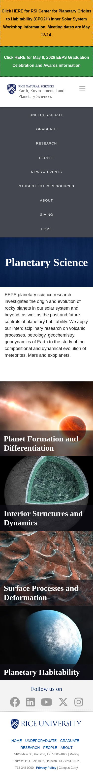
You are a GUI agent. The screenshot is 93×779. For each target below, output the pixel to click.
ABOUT (46, 200)
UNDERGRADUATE (46, 115)
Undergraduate (41, 741)
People (50, 748)
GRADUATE (46, 129)
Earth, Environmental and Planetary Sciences (41, 93)
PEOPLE (46, 158)
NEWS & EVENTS (46, 172)
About (66, 748)
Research (30, 748)
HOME (46, 229)
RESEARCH (46, 143)
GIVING (46, 214)
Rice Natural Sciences (36, 86)
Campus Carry (68, 768)
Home (16, 741)
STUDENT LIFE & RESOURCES (46, 186)
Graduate (69, 741)
